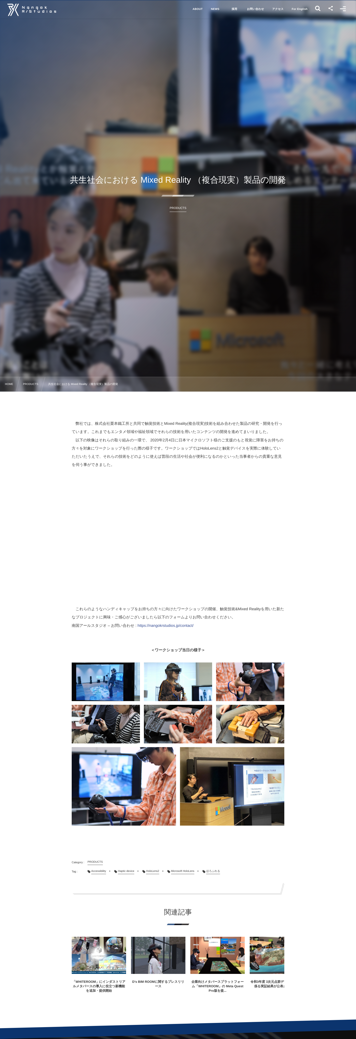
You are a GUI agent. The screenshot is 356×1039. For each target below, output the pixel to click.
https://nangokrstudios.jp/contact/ (165, 626)
